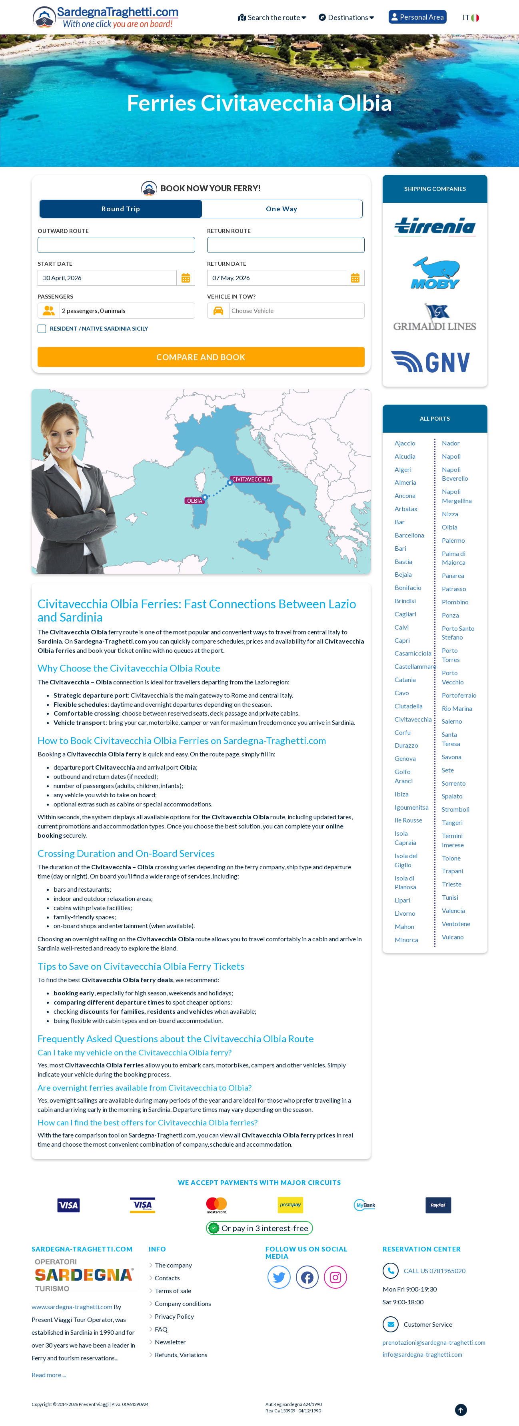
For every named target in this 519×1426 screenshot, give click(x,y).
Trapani (452, 870)
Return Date (226, 263)
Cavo (402, 692)
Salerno (452, 721)
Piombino (455, 602)
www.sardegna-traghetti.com (72, 1306)
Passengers (55, 296)
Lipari (402, 900)
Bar (400, 521)
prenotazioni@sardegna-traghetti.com (434, 1342)
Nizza (450, 513)
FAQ (161, 1329)
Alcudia (405, 456)
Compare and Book (201, 357)
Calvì (402, 627)
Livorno (405, 913)
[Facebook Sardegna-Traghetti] (307, 1277)
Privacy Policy (174, 1316)
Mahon (404, 926)
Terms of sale (173, 1290)
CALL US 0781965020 (434, 1270)
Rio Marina (457, 708)
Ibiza (402, 794)
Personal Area (417, 16)
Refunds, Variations (181, 1354)
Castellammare (415, 666)
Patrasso (454, 588)
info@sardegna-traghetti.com (422, 1354)
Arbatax (406, 508)
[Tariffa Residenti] (42, 329)
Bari (400, 548)
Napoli (451, 456)
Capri (402, 640)
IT (471, 17)
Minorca (406, 939)
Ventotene (456, 923)
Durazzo (406, 745)
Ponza (450, 615)
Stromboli (455, 809)
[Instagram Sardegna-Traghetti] (335, 1277)
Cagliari (405, 614)
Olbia (449, 527)
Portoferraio (459, 695)
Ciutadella (409, 706)
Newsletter (170, 1342)
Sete (448, 770)
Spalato (452, 796)
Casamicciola (413, 653)
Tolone (451, 858)
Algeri (403, 469)
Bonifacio (408, 587)
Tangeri (452, 822)
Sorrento (454, 783)
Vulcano (453, 937)
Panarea (453, 575)
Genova (405, 758)
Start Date (55, 263)
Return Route (229, 230)
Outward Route (63, 230)
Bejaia (403, 574)
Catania (405, 679)
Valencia (453, 910)
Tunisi (450, 897)
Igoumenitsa (412, 807)
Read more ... (49, 1374)
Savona (451, 756)
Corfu (403, 732)
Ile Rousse (408, 820)
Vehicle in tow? (231, 296)
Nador (451, 443)
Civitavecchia (413, 719)
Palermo (453, 540)
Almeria (405, 482)
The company (173, 1265)
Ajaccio (405, 443)
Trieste (451, 884)
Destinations (346, 17)
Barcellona (409, 535)
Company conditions (183, 1303)
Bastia (403, 561)
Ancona (405, 495)
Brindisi (405, 600)
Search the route (272, 17)
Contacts (167, 1278)
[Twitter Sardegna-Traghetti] (279, 1277)
